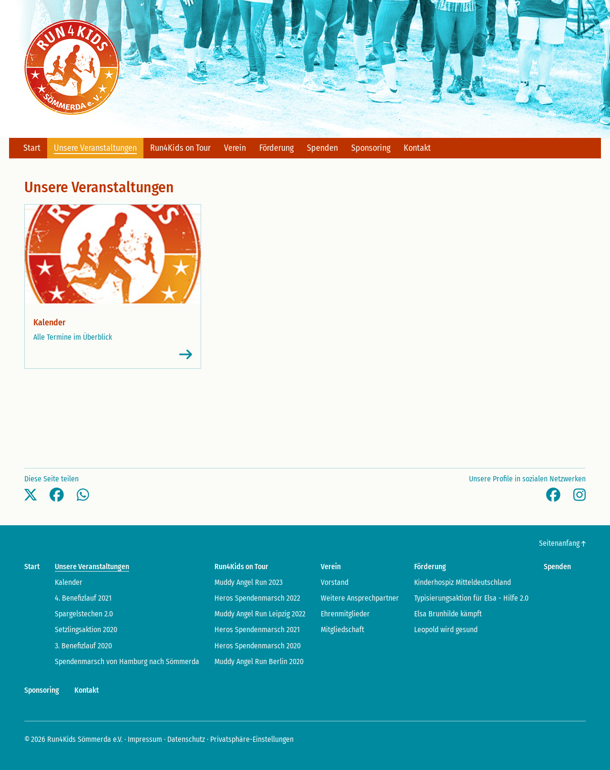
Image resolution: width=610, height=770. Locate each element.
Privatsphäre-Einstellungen (252, 739)
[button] (30, 495)
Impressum (145, 739)
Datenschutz (186, 739)
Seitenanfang (562, 543)
